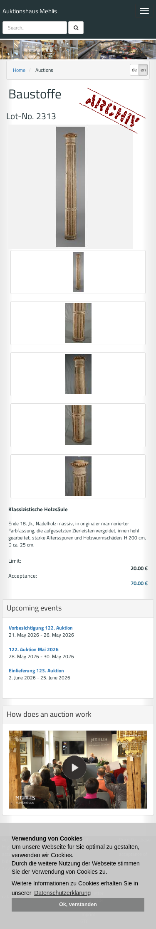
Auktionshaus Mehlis (29, 11)
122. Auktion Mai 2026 (34, 649)
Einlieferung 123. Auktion (36, 670)
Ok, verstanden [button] (78, 904)
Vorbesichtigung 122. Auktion (41, 628)
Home (19, 70)
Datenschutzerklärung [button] (62, 893)
